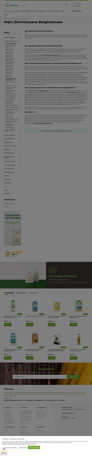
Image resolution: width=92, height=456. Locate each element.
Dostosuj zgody (22, 447)
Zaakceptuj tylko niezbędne (10, 447)
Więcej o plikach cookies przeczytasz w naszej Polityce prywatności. (19, 444)
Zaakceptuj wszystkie (34, 447)
